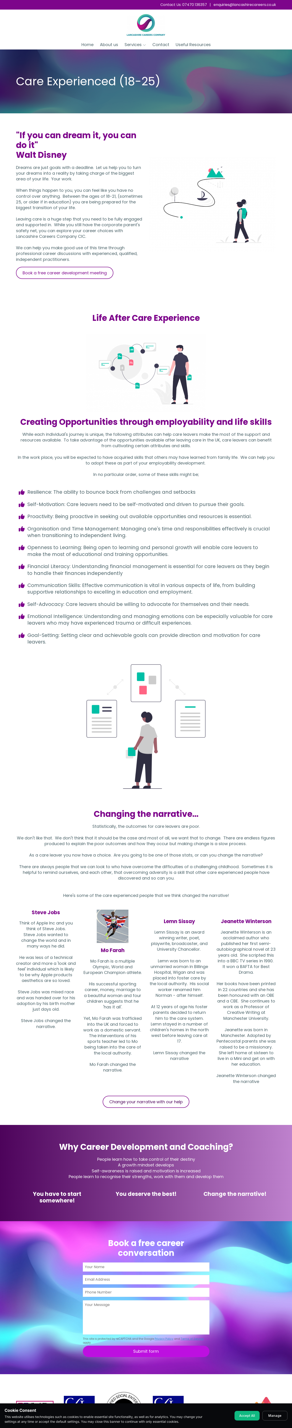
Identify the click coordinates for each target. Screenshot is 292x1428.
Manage (275, 1416)
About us (109, 44)
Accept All (247, 1416)
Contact (160, 44)
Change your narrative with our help (146, 1102)
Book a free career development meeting (65, 273)
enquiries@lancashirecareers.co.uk (245, 4)
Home (87, 44)
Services (135, 44)
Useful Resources (193, 44)
